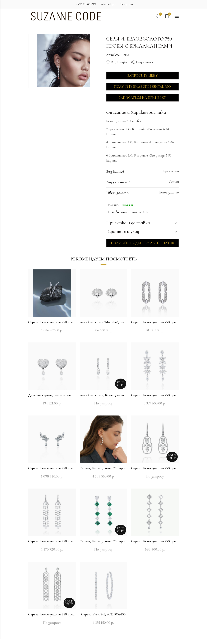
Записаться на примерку (142, 98)
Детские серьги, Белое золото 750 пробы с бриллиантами (52, 395)
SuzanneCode (140, 212)
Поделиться (144, 62)
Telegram (126, 4)
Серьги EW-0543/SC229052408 (103, 614)
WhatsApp (108, 4)
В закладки (119, 62)
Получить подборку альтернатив (142, 243)
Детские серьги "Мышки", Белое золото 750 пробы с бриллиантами (103, 322)
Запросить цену (142, 75)
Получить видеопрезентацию (142, 87)
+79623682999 (86, 4)
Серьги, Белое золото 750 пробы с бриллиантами (52, 322)
